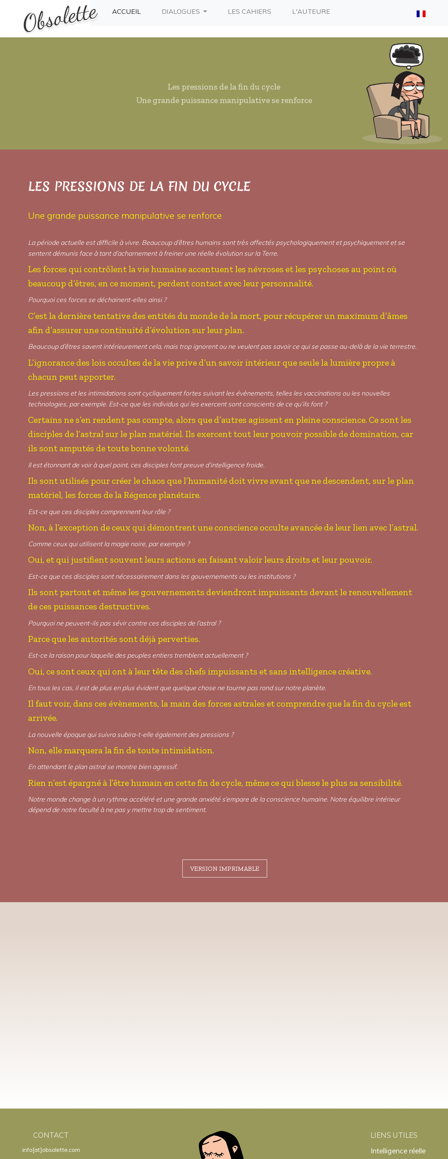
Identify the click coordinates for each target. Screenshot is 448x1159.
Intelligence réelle (398, 1083)
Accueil (128, 10)
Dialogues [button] (182, 11)
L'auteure (312, 10)
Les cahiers (251, 10)
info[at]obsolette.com (51, 1082)
